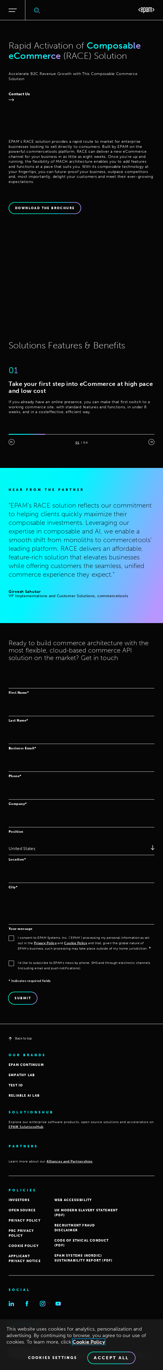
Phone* (15, 776)
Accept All (111, 1357)
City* (13, 887)
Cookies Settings (52, 1358)
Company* (18, 803)
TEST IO (16, 1085)
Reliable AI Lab (24, 1095)
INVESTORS (19, 1200)
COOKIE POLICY (24, 1246)
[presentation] (11, 442)
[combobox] (81, 848)
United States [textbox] (22, 848)
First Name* (19, 692)
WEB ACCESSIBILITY (73, 1200)
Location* (17, 859)
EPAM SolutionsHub (26, 1127)
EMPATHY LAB (22, 1075)
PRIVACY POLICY (25, 1220)
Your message (21, 928)
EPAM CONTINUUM (26, 1065)
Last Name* (18, 720)
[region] (81, 1344)
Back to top (20, 1038)
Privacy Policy (45, 943)
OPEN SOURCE (22, 1210)
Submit (23, 998)
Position (16, 831)
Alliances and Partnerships (69, 1161)
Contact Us (19, 94)
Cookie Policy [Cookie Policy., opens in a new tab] (88, 1342)
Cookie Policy (75, 943)
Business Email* (22, 748)
